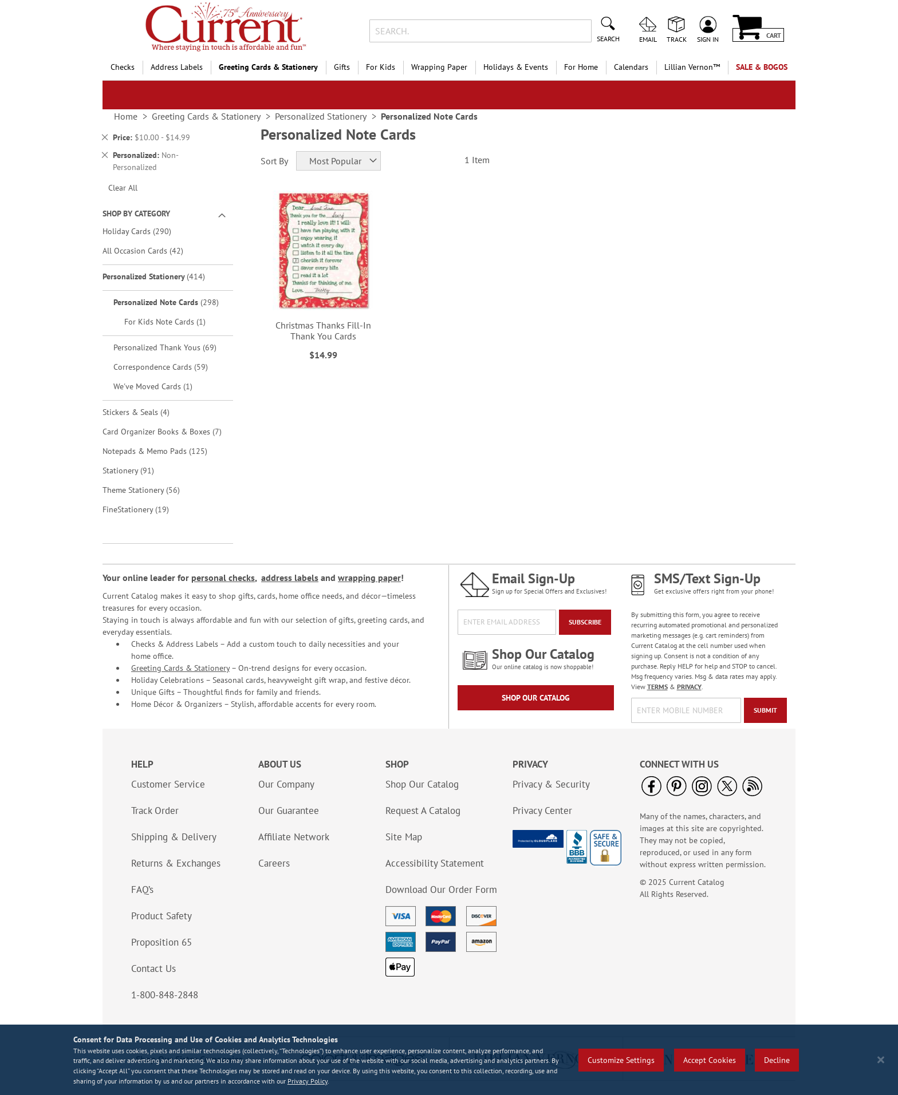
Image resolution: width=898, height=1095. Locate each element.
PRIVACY (689, 686)
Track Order (155, 810)
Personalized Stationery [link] (321, 116)
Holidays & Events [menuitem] (515, 67)
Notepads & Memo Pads (163, 450)
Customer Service (168, 784)
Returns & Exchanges (175, 863)
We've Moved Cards (159, 386)
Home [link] (125, 116)
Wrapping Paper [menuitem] (439, 67)
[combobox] (480, 30)
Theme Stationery (149, 489)
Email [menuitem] (648, 39)
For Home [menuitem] (581, 67)
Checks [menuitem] (123, 67)
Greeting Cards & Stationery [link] (206, 116)
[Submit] (765, 710)
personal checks (223, 577)
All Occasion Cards (151, 250)
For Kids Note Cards (171, 321)
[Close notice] (880, 1060)
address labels (289, 577)
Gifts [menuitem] (342, 67)
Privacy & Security (551, 784)
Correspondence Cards (168, 366)
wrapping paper (369, 577)
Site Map (403, 837)
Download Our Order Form (441, 889)
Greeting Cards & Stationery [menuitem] (268, 67)
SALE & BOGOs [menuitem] (761, 67)
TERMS (657, 686)
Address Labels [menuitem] (177, 67)
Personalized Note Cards (171, 302)
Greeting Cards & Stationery (180, 668)
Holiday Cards (145, 231)
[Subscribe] (585, 622)
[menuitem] (692, 67)
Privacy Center (542, 810)
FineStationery (144, 509)
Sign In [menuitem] (708, 39)
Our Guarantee (288, 810)
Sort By (274, 161)
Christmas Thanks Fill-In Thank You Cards (323, 330)
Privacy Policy (307, 1081)
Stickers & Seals (144, 411)
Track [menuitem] (677, 39)
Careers (274, 863)
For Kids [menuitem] (380, 67)
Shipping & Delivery (173, 837)
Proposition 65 (161, 942)
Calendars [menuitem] (631, 67)
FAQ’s (142, 889)
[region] (449, 1060)
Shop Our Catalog (536, 698)
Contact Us (153, 968)
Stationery (136, 470)
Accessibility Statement (434, 863)
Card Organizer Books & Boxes (166, 431)
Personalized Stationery (162, 276)
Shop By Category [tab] (136, 213)
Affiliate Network (293, 837)
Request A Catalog (422, 810)
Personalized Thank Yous (171, 347)
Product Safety (161, 916)
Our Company (286, 784)
